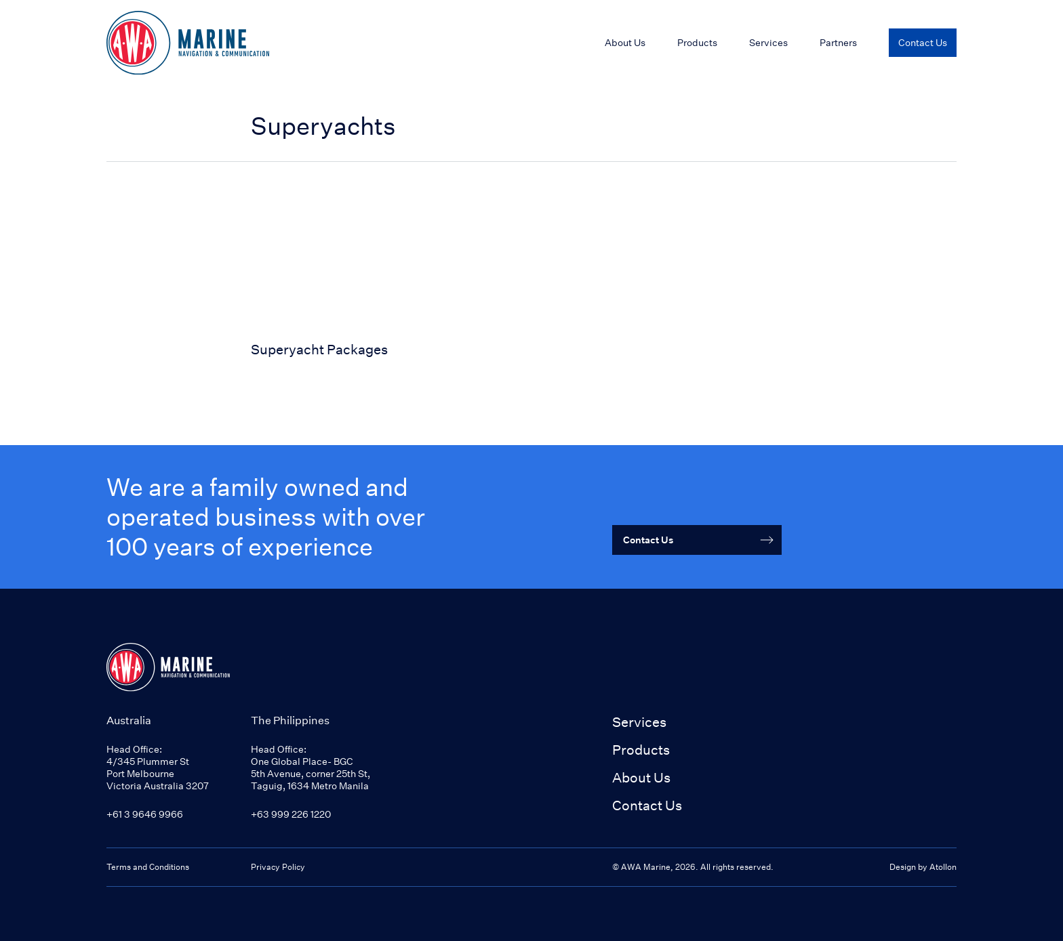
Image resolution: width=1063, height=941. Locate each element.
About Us (641, 777)
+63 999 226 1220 (291, 814)
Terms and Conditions (147, 867)
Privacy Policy (278, 867)
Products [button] (641, 749)
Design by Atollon (923, 867)
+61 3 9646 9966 (144, 814)
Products (697, 42)
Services (639, 721)
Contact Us (647, 805)
